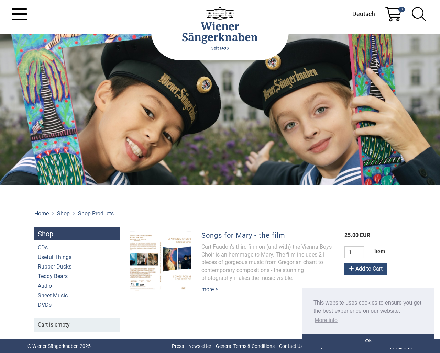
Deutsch (363, 14)
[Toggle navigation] (19, 14)
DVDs (45, 304)
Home (41, 213)
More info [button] (326, 320)
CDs (43, 247)
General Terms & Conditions (245, 346)
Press (178, 346)
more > (209, 289)
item (379, 251)
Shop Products (96, 213)
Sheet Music (53, 295)
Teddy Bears (53, 276)
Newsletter (199, 346)
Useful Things (55, 257)
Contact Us (291, 346)
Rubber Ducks (55, 266)
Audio (45, 286)
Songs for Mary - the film (243, 235)
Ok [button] (368, 340)
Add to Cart (366, 268)
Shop (63, 213)
